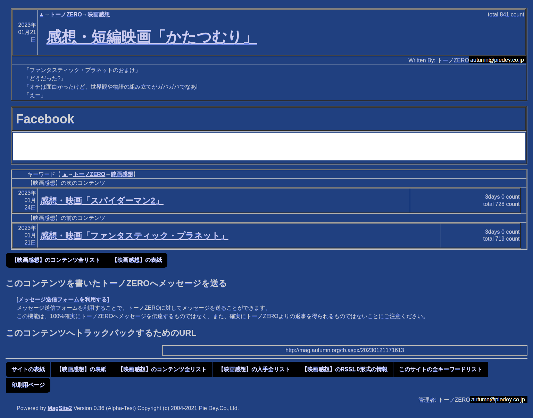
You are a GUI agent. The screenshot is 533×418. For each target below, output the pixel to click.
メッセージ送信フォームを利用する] (63, 299)
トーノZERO (66, 14)
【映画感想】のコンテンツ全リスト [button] (55, 260)
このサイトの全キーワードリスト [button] (440, 369)
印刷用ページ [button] (28, 385)
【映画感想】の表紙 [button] (137, 260)
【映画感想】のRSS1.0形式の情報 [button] (345, 369)
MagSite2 (60, 408)
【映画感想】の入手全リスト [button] (254, 369)
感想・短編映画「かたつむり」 (152, 36)
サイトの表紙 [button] (28, 369)
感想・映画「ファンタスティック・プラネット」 (134, 235)
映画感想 (99, 14)
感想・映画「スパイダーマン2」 (102, 200)
